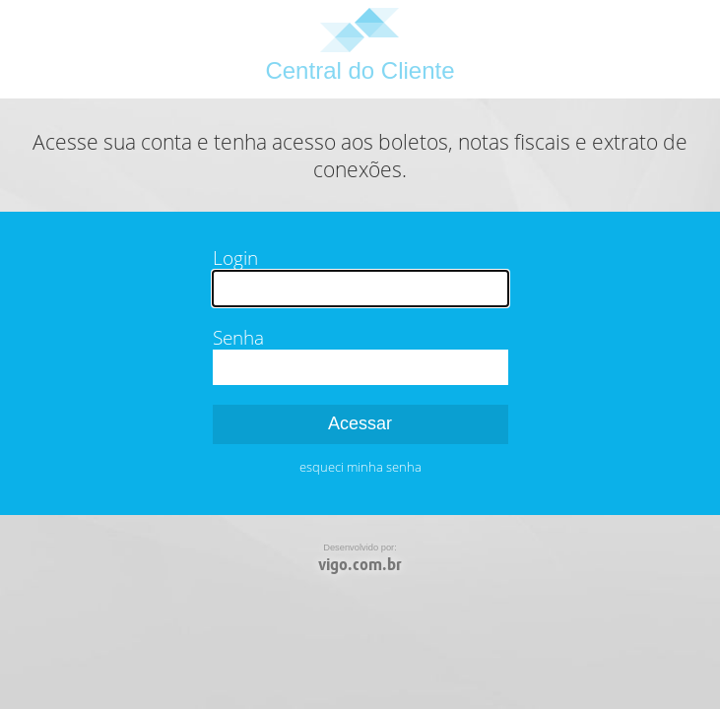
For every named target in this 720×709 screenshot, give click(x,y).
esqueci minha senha (360, 467)
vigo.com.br (360, 564)
